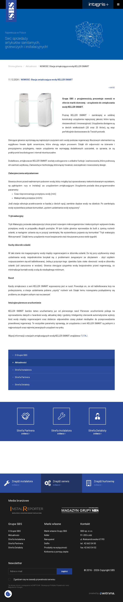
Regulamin (12, 587)
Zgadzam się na (34, 579)
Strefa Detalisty (21, 384)
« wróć (112, 87)
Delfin (47, 543)
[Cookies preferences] (8, 594)
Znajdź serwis (61, 481)
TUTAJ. (84, 336)
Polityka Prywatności (57, 585)
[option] (61, 34)
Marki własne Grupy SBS (55, 531)
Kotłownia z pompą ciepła (56, 552)
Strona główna (15, 66)
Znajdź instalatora (22, 481)
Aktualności (31, 66)
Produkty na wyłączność (55, 547)
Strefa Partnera (21, 377)
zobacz (25, 433)
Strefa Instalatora (22, 370)
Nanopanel (49, 539)
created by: (102, 593)
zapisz (64, 571)
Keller (46, 535)
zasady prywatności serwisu (42, 579)
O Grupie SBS (20, 355)
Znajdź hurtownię (104, 481)
